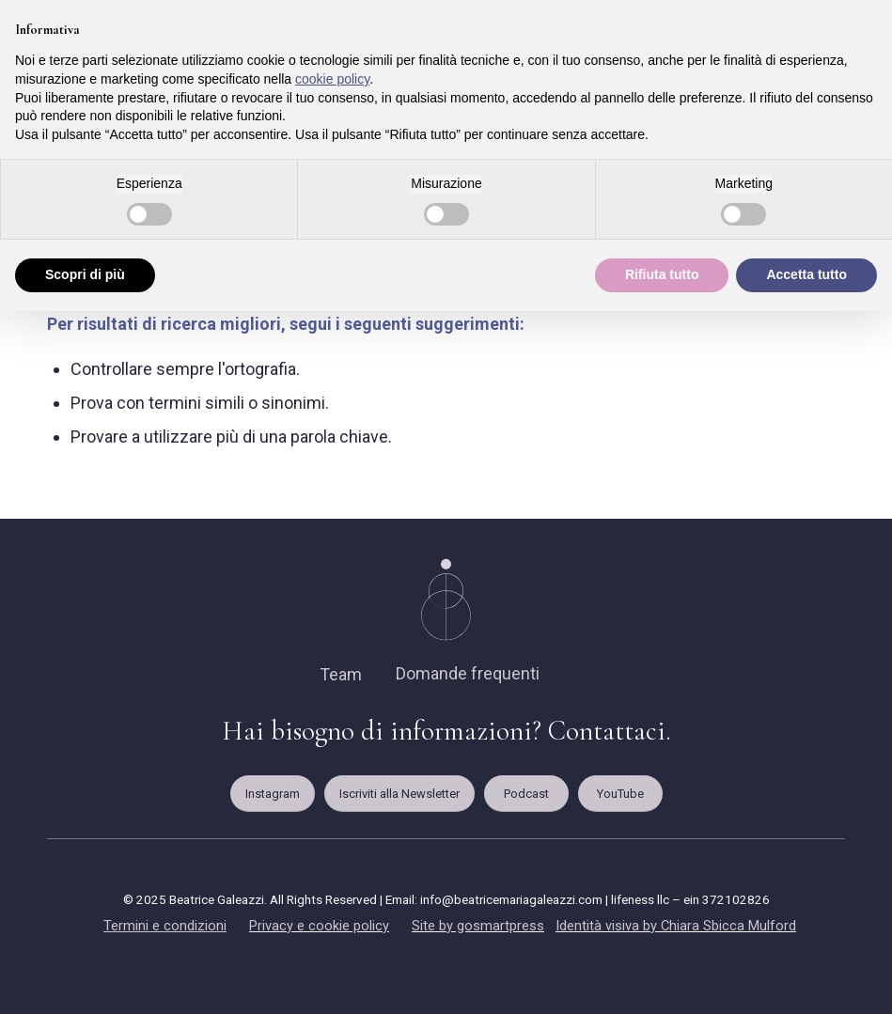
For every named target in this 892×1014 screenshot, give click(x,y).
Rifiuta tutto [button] (662, 274)
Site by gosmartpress (478, 925)
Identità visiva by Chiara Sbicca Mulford (676, 925)
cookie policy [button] (332, 78)
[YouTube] (620, 793)
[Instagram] (272, 793)
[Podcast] (526, 793)
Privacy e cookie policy (319, 925)
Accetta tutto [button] (806, 274)
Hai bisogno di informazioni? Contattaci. (446, 730)
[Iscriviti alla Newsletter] (399, 793)
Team (341, 674)
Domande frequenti (468, 673)
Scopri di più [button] (85, 274)
